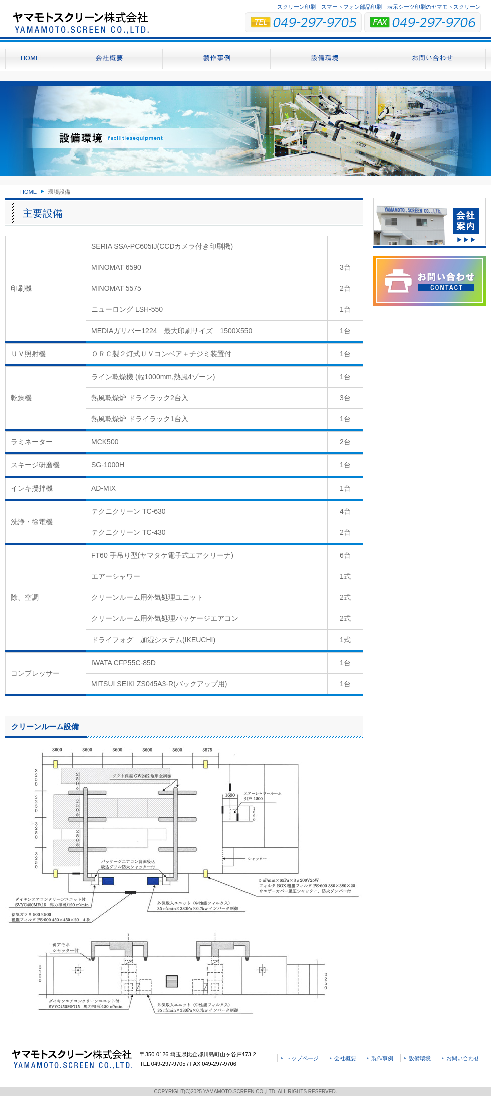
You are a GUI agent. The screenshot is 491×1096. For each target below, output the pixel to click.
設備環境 (420, 1058)
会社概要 (345, 1058)
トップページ (302, 1058)
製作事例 (382, 1058)
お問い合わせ (462, 1058)
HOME (28, 192)
